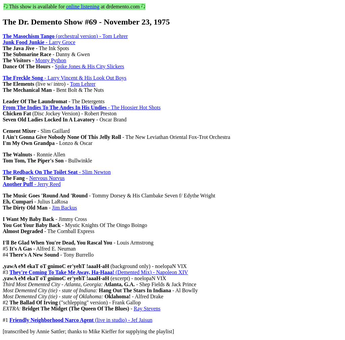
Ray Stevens (147, 308)
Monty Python (50, 60)
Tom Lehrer (83, 84)
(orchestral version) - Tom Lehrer (65, 36)
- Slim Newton (57, 172)
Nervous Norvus (47, 178)
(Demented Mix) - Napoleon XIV (98, 272)
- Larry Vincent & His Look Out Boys (64, 78)
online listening (82, 6)
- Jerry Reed (32, 184)
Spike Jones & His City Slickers (89, 66)
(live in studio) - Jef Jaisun (80, 320)
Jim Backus (64, 208)
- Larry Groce (39, 42)
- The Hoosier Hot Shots (82, 107)
